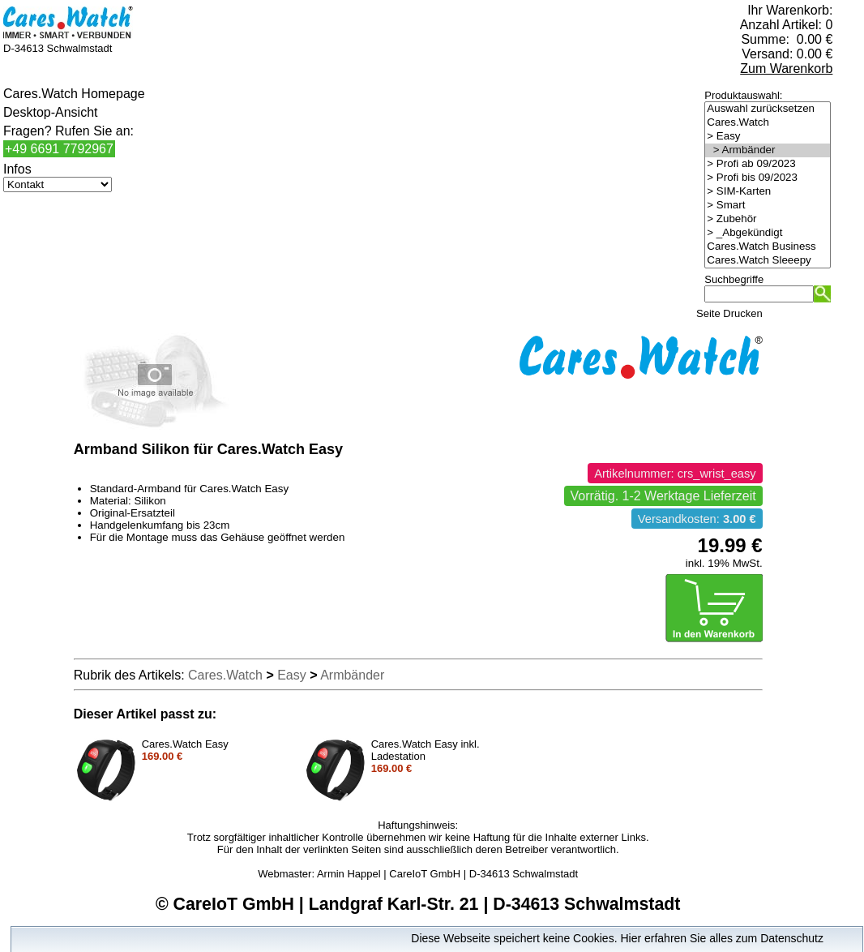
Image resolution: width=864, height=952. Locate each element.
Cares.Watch (767, 123)
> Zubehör (767, 219)
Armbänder (352, 675)
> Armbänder (767, 150)
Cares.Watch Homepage (74, 94)
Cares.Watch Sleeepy (767, 261)
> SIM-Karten (767, 192)
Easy (291, 675)
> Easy (767, 137)
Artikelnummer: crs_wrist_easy (675, 473)
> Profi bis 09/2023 (767, 178)
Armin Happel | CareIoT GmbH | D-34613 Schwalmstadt (447, 874)
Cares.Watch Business (767, 247)
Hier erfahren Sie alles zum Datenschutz (721, 938)
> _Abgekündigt (767, 233)
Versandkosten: (697, 518)
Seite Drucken (729, 313)
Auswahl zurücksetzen (767, 109)
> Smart (767, 205)
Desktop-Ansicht (50, 112)
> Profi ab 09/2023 (767, 164)
